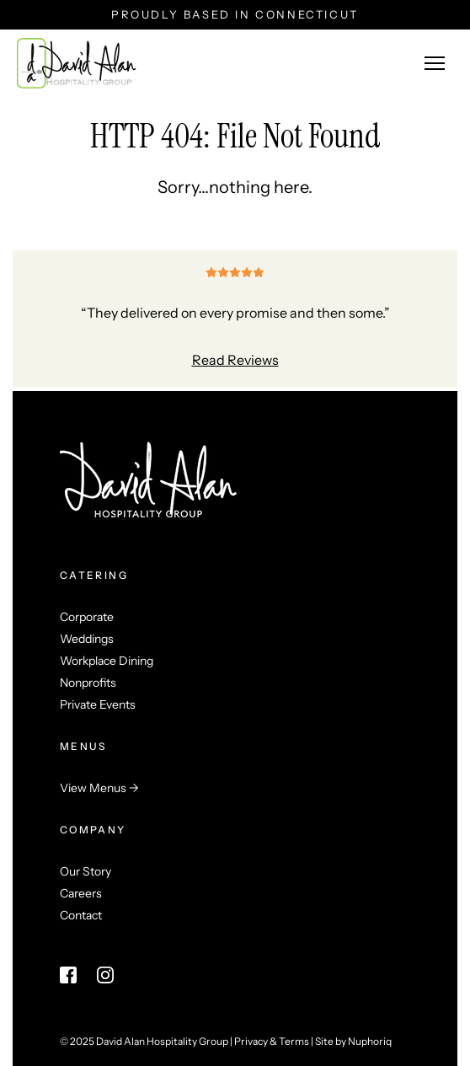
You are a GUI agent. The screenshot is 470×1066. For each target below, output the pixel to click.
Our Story (85, 871)
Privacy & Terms (271, 1041)
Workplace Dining (106, 660)
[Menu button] (435, 63)
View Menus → (99, 787)
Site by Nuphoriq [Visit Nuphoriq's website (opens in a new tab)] (353, 1041)
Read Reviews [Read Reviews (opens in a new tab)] (235, 359)
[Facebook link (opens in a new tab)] (68, 975)
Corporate (87, 616)
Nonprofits (88, 682)
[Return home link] (76, 63)
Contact (81, 915)
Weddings (87, 638)
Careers (81, 893)
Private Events (98, 704)
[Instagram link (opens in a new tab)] (105, 975)
